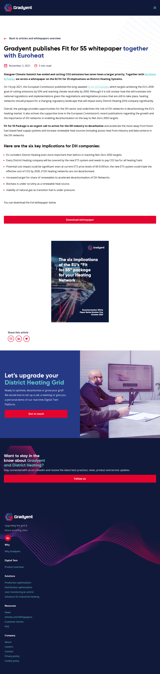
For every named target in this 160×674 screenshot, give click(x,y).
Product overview (14, 566)
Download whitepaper (80, 219)
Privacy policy (12, 656)
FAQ (7, 626)
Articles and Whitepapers (18, 616)
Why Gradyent (12, 551)
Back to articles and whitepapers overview (32, 38)
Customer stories (14, 621)
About (8, 642)
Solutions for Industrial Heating (22, 596)
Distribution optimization (18, 587)
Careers (9, 646)
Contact (9, 651)
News (8, 612)
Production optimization (18, 582)
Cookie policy (12, 660)
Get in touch (36, 414)
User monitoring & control (19, 591)
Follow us (80, 478)
